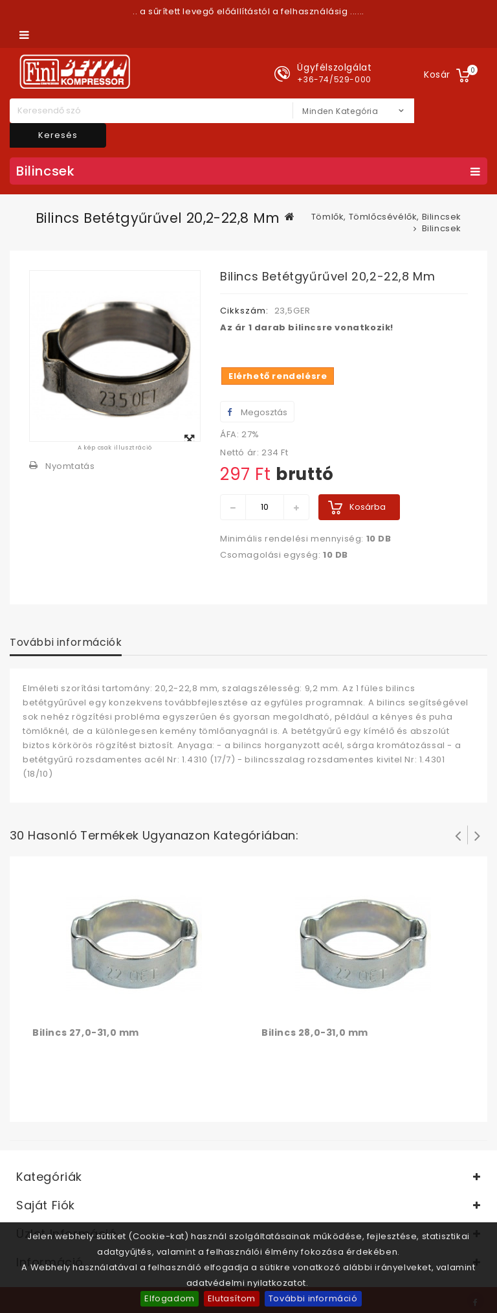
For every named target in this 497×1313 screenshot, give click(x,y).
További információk (66, 642)
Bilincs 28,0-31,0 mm (314, 1032)
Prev (458, 835)
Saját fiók (45, 1205)
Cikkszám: (244, 310)
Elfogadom (169, 1298)
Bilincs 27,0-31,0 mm (85, 1032)
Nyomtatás (69, 466)
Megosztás (257, 412)
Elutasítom (232, 1298)
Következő (477, 835)
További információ (313, 1298)
